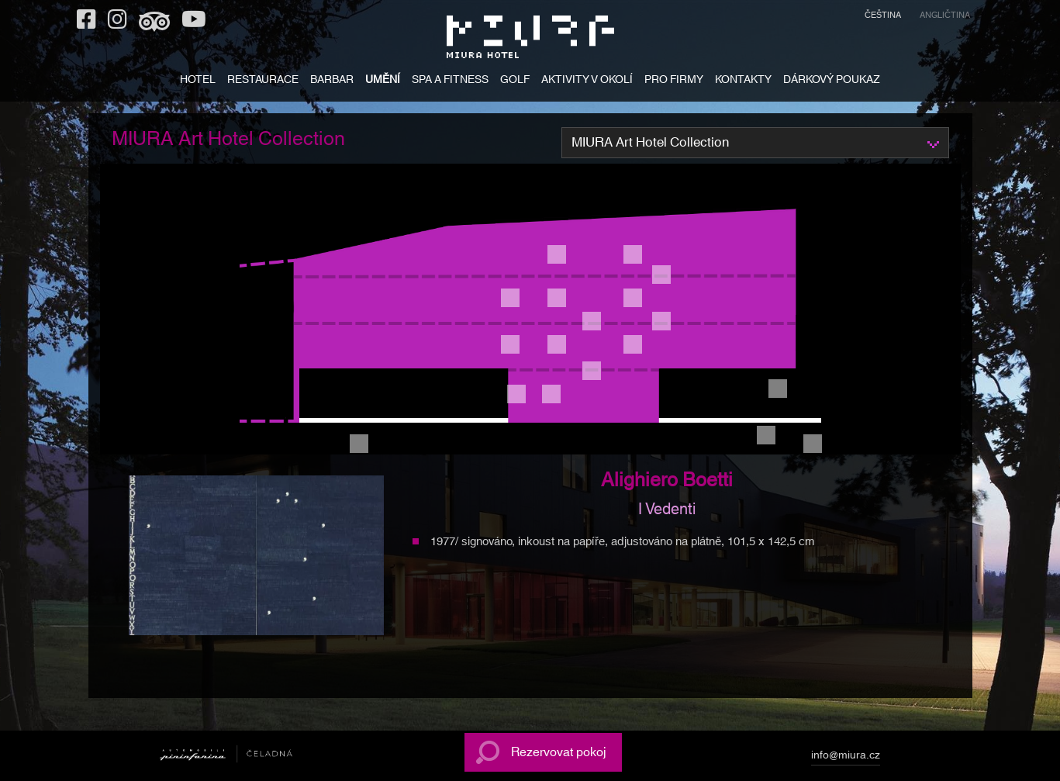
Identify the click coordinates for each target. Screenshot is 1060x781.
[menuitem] (883, 17)
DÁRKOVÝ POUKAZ (831, 81)
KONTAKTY (743, 81)
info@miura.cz (845, 757)
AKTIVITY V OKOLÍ (587, 81)
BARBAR (332, 81)
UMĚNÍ (382, 81)
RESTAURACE (263, 81)
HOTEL (198, 81)
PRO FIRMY (673, 81)
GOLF (515, 81)
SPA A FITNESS (450, 81)
